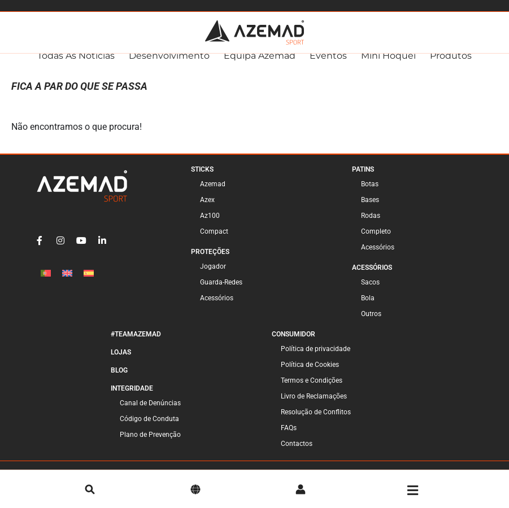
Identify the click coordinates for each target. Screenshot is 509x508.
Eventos (328, 66)
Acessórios (216, 309)
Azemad (212, 195)
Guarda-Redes (221, 293)
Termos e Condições (311, 391)
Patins (363, 180)
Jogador (213, 277)
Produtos (451, 66)
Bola (368, 309)
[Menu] (413, 490)
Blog (119, 381)
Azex (207, 210)
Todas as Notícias (76, 66)
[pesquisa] (89, 490)
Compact (214, 242)
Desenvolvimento (169, 66)
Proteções (210, 262)
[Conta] (300, 490)
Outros (371, 325)
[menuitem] (45, 283)
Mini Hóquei (388, 66)
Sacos (370, 293)
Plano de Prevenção (150, 445)
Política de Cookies (310, 375)
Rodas (370, 226)
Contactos (296, 454)
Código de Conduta (149, 429)
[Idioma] (195, 490)
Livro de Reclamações (314, 407)
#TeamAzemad (136, 345)
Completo (376, 242)
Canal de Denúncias (150, 414)
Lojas (121, 363)
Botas (370, 195)
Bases (370, 210)
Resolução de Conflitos (316, 423)
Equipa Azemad (259, 66)
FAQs (289, 439)
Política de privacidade (315, 360)
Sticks (202, 180)
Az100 (210, 226)
